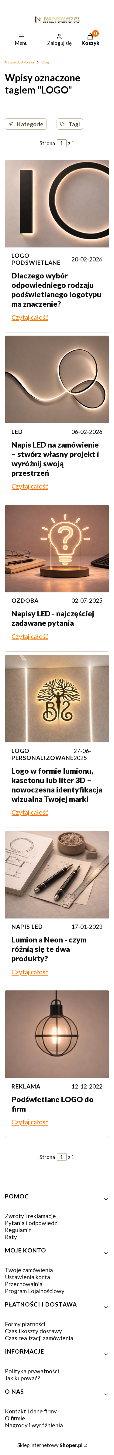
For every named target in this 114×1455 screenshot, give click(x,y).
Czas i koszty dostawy (33, 1330)
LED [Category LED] (17, 431)
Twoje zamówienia (29, 1269)
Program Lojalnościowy (34, 1290)
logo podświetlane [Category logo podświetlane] (36, 259)
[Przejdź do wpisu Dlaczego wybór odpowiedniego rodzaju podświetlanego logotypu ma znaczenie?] (57, 203)
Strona (47, 143)
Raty (11, 1236)
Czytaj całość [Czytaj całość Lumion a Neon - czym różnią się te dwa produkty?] (30, 972)
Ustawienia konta (27, 1276)
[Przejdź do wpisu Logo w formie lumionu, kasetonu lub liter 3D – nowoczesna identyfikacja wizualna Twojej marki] (57, 698)
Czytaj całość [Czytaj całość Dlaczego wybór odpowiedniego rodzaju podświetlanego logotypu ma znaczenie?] (30, 317)
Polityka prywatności (32, 1371)
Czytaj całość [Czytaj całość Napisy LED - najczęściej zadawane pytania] (30, 636)
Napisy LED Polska (19, 62)
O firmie (15, 1418)
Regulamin (18, 1229)
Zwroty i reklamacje (30, 1215)
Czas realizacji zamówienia (39, 1337)
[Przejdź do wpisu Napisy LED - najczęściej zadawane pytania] (57, 548)
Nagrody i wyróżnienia (34, 1425)
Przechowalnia (24, 1283)
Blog (45, 62)
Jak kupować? (22, 1378)
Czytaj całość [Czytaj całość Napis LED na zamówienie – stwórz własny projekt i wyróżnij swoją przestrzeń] (30, 486)
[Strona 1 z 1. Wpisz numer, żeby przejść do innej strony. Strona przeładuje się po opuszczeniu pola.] (62, 143)
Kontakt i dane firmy (31, 1411)
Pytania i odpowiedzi (32, 1222)
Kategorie (25, 124)
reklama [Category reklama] (26, 1086)
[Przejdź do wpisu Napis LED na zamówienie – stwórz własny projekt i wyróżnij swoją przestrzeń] (57, 379)
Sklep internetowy (50, 1445)
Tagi (70, 124)
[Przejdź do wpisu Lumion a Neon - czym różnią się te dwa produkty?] (57, 874)
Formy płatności (25, 1323)
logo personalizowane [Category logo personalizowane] (43, 754)
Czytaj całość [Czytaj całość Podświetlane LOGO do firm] (30, 1122)
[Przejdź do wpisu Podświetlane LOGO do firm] (57, 1034)
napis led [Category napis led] (27, 926)
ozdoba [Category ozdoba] (25, 600)
